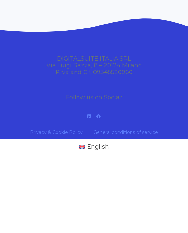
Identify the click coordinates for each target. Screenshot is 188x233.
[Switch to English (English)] (94, 146)
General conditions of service (125, 132)
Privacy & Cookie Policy (56, 132)
